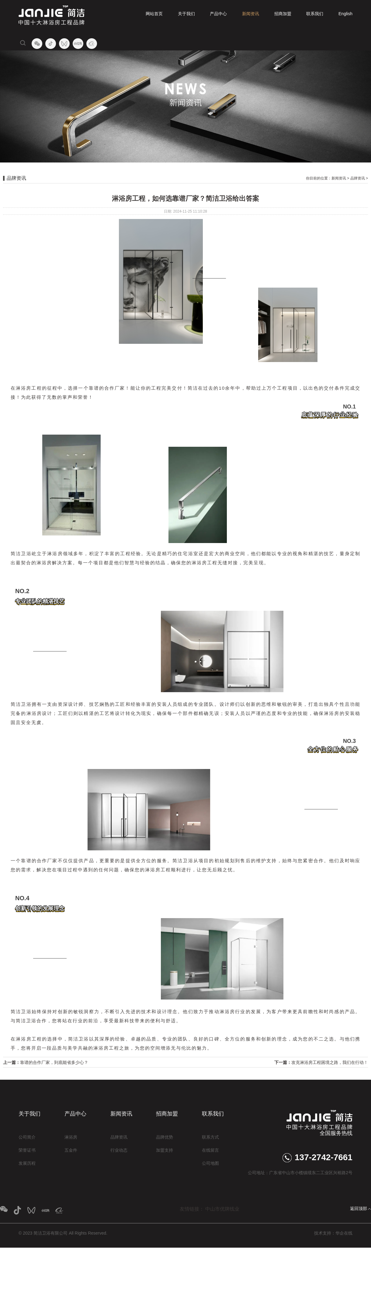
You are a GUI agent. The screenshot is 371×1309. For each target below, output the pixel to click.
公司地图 (210, 1163)
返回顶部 (358, 1208)
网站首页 (154, 13)
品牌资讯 (357, 178)
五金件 (70, 1150)
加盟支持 (164, 1150)
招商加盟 (282, 13)
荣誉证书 (27, 1150)
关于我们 (186, 13)
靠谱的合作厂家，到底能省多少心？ (54, 1062)
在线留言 (210, 1150)
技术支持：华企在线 (333, 1233)
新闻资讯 (250, 13)
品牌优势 (164, 1137)
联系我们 (314, 13)
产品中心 (218, 13)
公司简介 (27, 1137)
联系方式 (210, 1137)
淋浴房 (70, 1137)
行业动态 (118, 1150)
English (345, 13)
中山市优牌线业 (222, 1209)
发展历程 (27, 1163)
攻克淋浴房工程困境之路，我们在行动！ (329, 1062)
